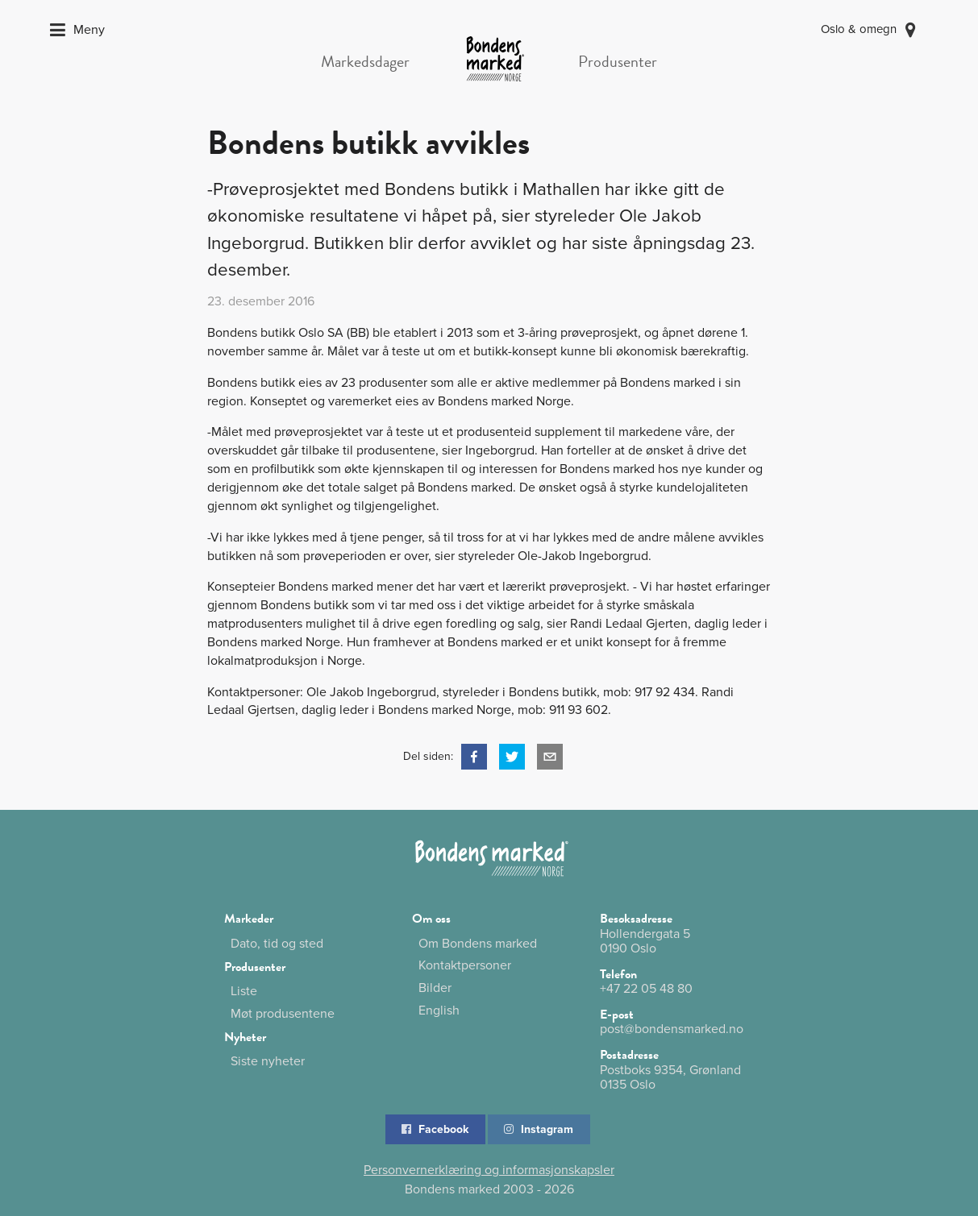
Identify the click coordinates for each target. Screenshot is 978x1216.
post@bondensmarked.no (671, 1029)
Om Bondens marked (477, 944)
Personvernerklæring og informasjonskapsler (489, 1170)
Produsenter (617, 61)
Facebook (434, 1129)
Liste (244, 991)
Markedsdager (365, 61)
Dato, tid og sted (277, 944)
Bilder (435, 988)
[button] (474, 757)
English (439, 1010)
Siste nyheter (268, 1061)
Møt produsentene (283, 1014)
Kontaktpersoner (464, 965)
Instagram (537, 1129)
